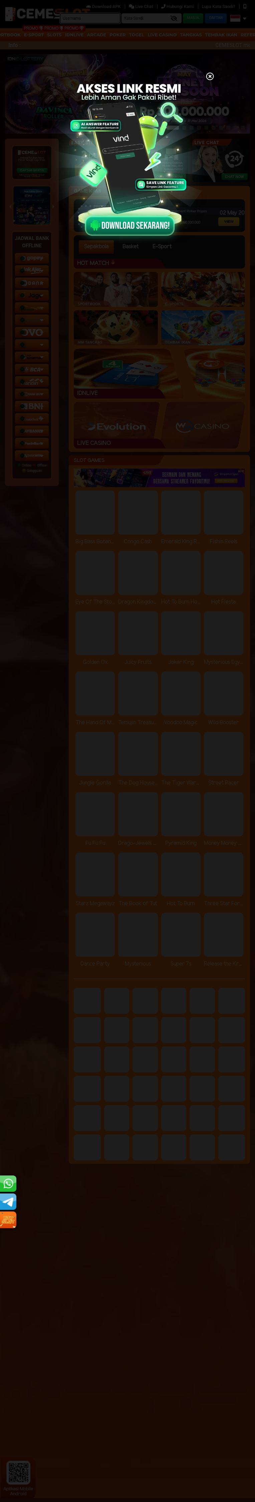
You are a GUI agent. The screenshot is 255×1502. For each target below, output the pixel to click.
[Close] (210, 77)
